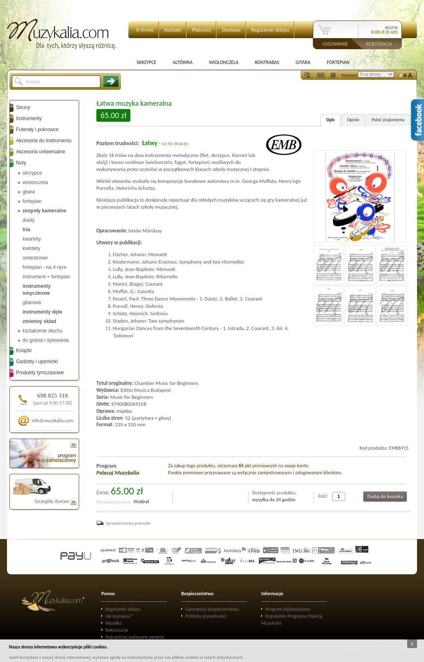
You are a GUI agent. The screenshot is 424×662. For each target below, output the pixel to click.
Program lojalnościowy (287, 609)
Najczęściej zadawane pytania (134, 637)
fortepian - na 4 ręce (44, 267)
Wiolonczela (223, 62)
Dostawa (231, 30)
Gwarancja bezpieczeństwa (212, 609)
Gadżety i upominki (37, 361)
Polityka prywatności (205, 616)
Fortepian (338, 62)
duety (28, 220)
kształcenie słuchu (42, 331)
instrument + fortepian (46, 277)
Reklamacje (116, 630)
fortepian (32, 201)
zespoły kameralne (44, 211)
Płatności (202, 30)
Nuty (21, 163)
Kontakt (172, 30)
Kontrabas (267, 62)
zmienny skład (39, 321)
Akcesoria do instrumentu (43, 140)
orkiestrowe (35, 258)
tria (26, 229)
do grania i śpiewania (46, 340)
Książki (24, 350)
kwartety (32, 239)
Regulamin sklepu (270, 30)
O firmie (145, 30)
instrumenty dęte (42, 312)
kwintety (31, 248)
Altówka (182, 62)
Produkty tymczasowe (40, 372)
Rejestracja (379, 43)
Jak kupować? (119, 616)
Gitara (303, 62)
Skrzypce (146, 62)
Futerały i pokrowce (37, 129)
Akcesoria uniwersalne (40, 152)
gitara (29, 192)
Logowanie (335, 43)
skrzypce (32, 173)
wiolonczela (35, 182)
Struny (23, 107)
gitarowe (32, 302)
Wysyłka (113, 623)
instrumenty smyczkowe (37, 289)
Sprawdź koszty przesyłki (128, 523)
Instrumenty (29, 118)
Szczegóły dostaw (55, 501)
